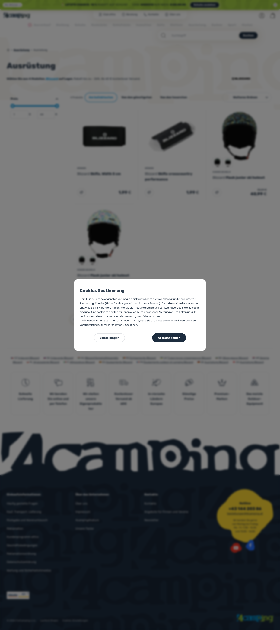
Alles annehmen (169, 338)
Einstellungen (109, 338)
